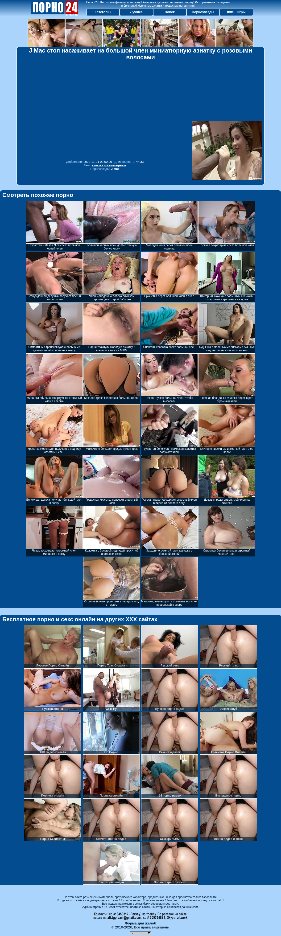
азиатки (97, 165)
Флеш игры (236, 12)
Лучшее (136, 12)
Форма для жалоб (140, 923)
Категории (103, 12)
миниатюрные (115, 165)
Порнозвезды (203, 12)
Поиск (170, 12)
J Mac (115, 169)
